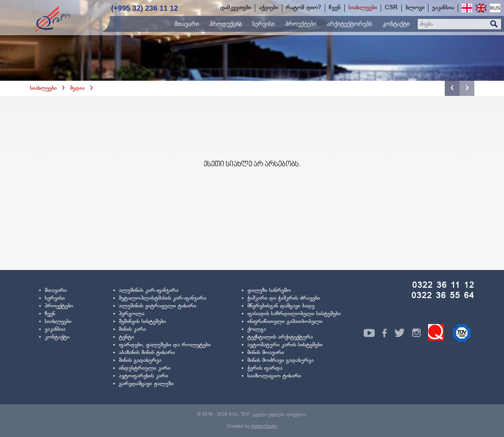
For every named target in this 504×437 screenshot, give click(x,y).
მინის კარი (132, 329)
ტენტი (126, 337)
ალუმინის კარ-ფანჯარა (148, 290)
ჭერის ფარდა (265, 368)
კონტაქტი (57, 337)
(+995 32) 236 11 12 (144, 8)
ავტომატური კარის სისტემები (285, 344)
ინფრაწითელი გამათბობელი (285, 321)
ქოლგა (256, 329)
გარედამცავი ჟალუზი (146, 383)
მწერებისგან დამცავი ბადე (280, 306)
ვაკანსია (55, 329)
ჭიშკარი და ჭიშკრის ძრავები (283, 298)
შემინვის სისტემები (142, 321)
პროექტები (59, 306)
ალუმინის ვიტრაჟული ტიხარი (157, 306)
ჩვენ (50, 313)
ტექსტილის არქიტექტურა (280, 337)
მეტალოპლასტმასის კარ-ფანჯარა (162, 298)
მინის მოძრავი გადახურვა (280, 360)
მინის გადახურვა (140, 360)
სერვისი (55, 298)
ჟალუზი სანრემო (269, 290)
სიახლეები (43, 88)
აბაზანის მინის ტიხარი (147, 352)
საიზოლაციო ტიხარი (274, 376)
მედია (77, 88)
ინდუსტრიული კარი (144, 368)
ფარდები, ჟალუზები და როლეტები (165, 344)
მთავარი (56, 290)
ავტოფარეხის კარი (143, 376)
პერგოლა (131, 313)
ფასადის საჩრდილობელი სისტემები (294, 313)
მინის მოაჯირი (265, 352)
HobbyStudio (264, 427)
